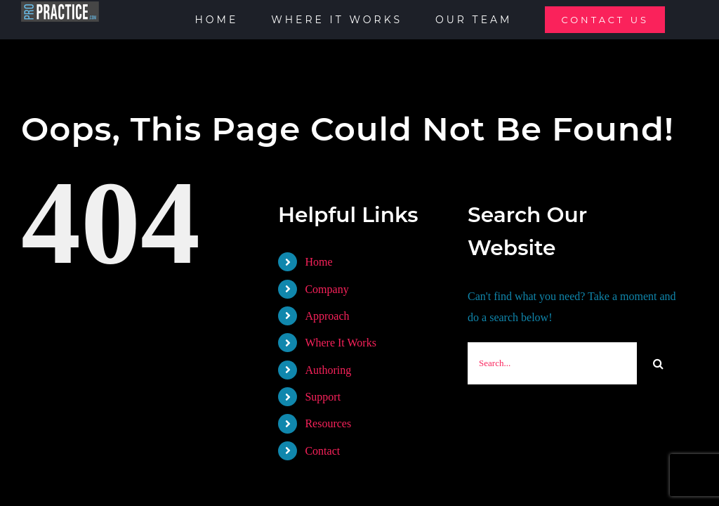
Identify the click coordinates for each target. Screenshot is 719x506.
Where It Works (340, 343)
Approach (327, 316)
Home (318, 262)
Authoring (328, 370)
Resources (328, 423)
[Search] (658, 363)
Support (323, 397)
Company (326, 289)
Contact (322, 451)
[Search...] (552, 363)
